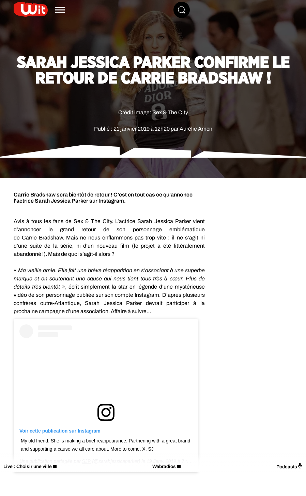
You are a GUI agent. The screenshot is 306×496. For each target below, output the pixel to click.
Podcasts (289, 466)
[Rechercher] (181, 10)
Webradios (164, 466)
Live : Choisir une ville (27, 466)
